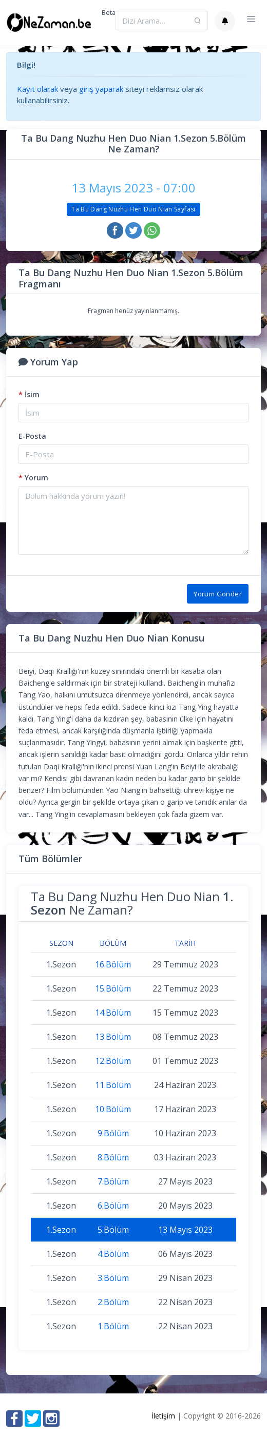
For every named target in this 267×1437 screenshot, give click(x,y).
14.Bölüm (113, 1012)
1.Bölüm (113, 1326)
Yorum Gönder (218, 593)
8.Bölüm (113, 1157)
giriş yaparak (101, 89)
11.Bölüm (113, 1085)
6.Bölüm (113, 1205)
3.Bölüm (113, 1278)
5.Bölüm (113, 1229)
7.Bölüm (113, 1181)
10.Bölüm (113, 1109)
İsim (29, 394)
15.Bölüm (113, 988)
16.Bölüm (113, 964)
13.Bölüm (113, 1036)
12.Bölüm (113, 1060)
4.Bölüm (113, 1253)
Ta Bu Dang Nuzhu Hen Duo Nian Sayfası (133, 209)
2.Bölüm (113, 1302)
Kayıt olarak (37, 89)
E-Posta (32, 436)
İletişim (163, 1416)
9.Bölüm (113, 1133)
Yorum (33, 477)
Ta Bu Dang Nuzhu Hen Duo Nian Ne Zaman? (132, 903)
